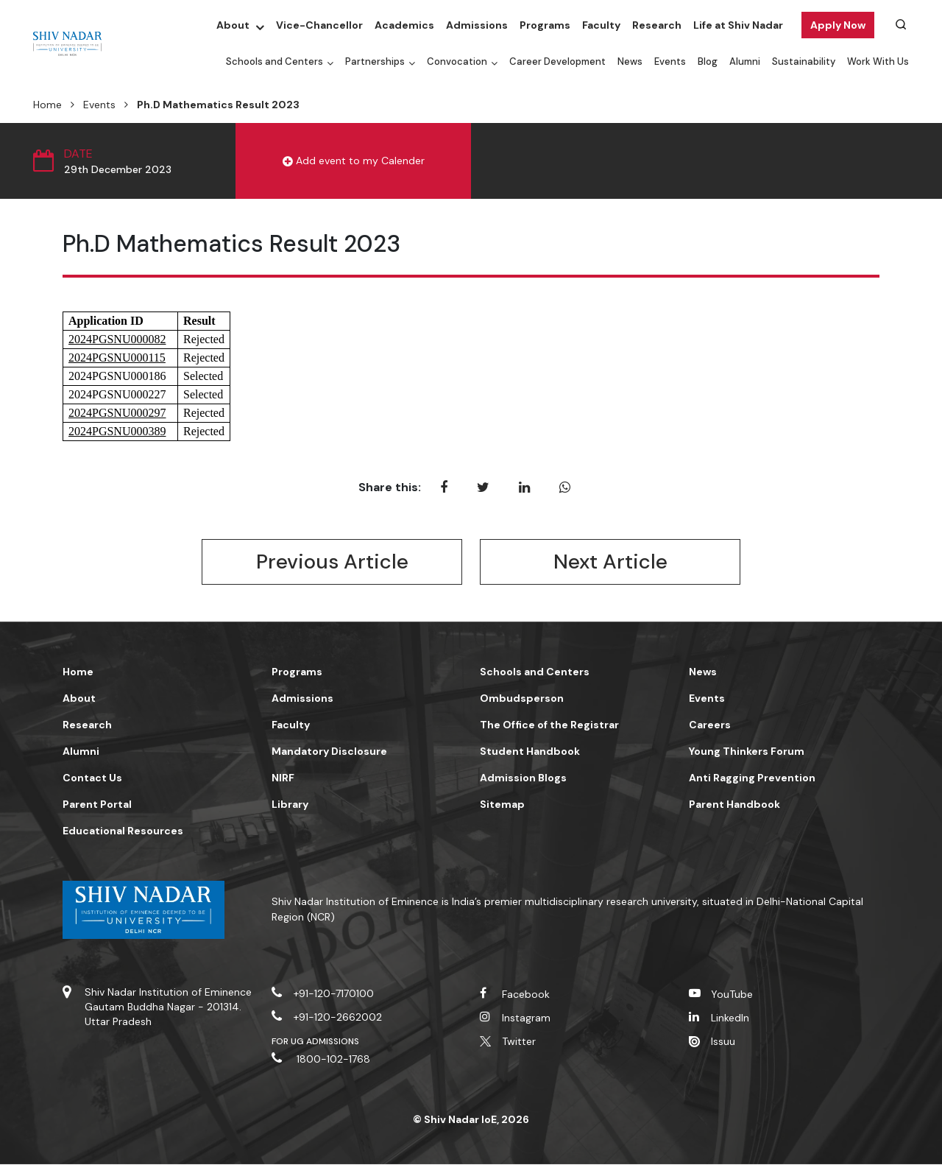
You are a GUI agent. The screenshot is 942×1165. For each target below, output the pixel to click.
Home (47, 104)
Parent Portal (97, 805)
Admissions (477, 25)
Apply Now (837, 25)
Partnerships (375, 61)
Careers (710, 725)
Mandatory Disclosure (329, 752)
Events (670, 61)
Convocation (457, 61)
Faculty (601, 25)
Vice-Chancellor (319, 25)
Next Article (610, 562)
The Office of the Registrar (549, 725)
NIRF (283, 778)
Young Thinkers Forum (746, 752)
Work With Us (878, 61)
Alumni (744, 61)
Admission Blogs (523, 778)
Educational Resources (123, 831)
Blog (708, 61)
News (629, 61)
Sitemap (502, 805)
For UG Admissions (316, 1042)
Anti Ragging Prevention (752, 778)
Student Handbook (530, 752)
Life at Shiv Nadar (738, 25)
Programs (545, 25)
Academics (404, 25)
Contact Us (92, 778)
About (232, 25)
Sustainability (803, 61)
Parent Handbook (734, 805)
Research (656, 25)
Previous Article (331, 562)
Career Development (557, 61)
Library (290, 805)
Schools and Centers (274, 61)
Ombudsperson (522, 698)
